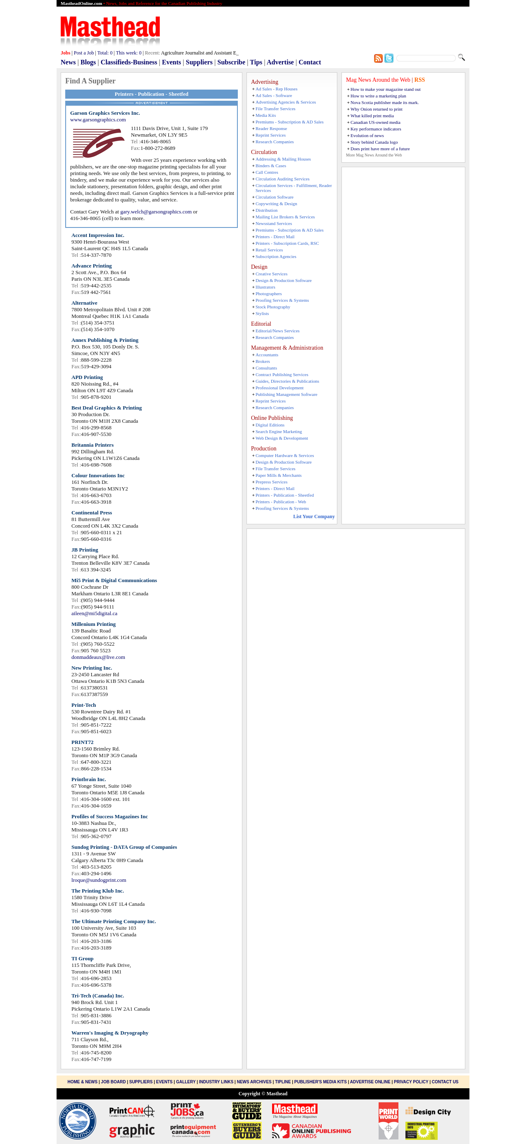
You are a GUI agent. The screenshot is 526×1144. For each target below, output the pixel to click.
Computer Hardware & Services (285, 455)
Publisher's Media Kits (320, 1082)
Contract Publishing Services (282, 374)
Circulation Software (275, 196)
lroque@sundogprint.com (98, 880)
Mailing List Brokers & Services (285, 216)
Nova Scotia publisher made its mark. (385, 102)
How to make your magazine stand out (386, 89)
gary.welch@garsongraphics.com (156, 211)
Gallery (185, 1082)
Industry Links (216, 1082)
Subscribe (232, 62)
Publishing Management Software (286, 394)
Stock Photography (273, 306)
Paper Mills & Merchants (279, 475)
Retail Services (269, 249)
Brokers (263, 361)
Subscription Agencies (276, 256)
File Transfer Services (276, 108)
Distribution (266, 210)
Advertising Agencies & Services (286, 101)
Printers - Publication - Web (281, 501)
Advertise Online (370, 1082)
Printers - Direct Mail (275, 236)
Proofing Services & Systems (282, 300)
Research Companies (275, 141)
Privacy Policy (411, 1082)
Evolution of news (367, 135)
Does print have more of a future (380, 148)
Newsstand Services (274, 223)
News (68, 62)
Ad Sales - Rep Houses (276, 88)
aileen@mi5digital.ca (94, 613)
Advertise (280, 62)
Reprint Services (271, 135)
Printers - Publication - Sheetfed (285, 495)
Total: (105, 53)
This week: (129, 53)
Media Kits (266, 115)
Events (171, 62)
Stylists (262, 313)
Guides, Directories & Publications (287, 381)
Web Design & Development (282, 438)
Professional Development (279, 387)
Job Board (113, 1082)
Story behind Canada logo (374, 142)
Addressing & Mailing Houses (283, 158)
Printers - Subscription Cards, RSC (287, 243)
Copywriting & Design (276, 203)
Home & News (83, 1082)
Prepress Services (271, 481)
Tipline (283, 1082)
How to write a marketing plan (378, 95)
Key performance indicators (376, 128)
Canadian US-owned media (375, 122)
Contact (310, 62)
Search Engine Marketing (279, 431)
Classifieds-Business (129, 62)
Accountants (267, 354)
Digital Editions (270, 424)
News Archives (254, 1082)
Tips (256, 62)
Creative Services (271, 273)
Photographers (269, 293)
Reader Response (271, 128)
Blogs (88, 62)
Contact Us (445, 1082)
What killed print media (372, 115)
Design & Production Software (284, 280)
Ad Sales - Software (274, 95)
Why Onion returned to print (377, 109)
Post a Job (84, 53)
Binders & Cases (271, 165)
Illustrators (265, 286)
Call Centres (267, 172)
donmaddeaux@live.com (98, 657)
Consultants (266, 367)
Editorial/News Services (278, 330)
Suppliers (199, 62)
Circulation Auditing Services (283, 178)
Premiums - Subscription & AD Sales (290, 121)
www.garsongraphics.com (98, 119)
